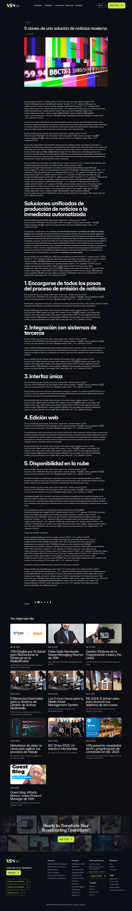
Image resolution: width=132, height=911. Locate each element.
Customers (59, 5)
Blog (111, 864)
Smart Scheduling (53, 872)
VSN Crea (75, 881)
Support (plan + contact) (97, 872)
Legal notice (113, 879)
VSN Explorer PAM (77, 870)
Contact (92, 895)
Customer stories (94, 864)
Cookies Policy (114, 884)
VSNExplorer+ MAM (78, 864)
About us (92, 886)
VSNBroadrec (76, 889)
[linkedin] (41, 602)
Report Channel (115, 887)
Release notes (93, 892)
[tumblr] (50, 602)
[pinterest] (44, 602)
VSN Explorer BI (77, 875)
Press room (113, 870)
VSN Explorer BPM (78, 872)
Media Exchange (53, 870)
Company (78, 5)
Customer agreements (117, 890)
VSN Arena (75, 884)
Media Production (53, 867)
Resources (69, 5)
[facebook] (38, 602)
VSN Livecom (76, 892)
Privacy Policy (114, 881)
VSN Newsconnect (78, 878)
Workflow (62, 867)
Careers (91, 889)
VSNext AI (75, 867)
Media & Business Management (58, 864)
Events (112, 867)
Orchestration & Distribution (57, 878)
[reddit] (47, 602)
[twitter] (35, 602)
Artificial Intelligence (78, 887)
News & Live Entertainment (56, 875)
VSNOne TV (76, 895)
